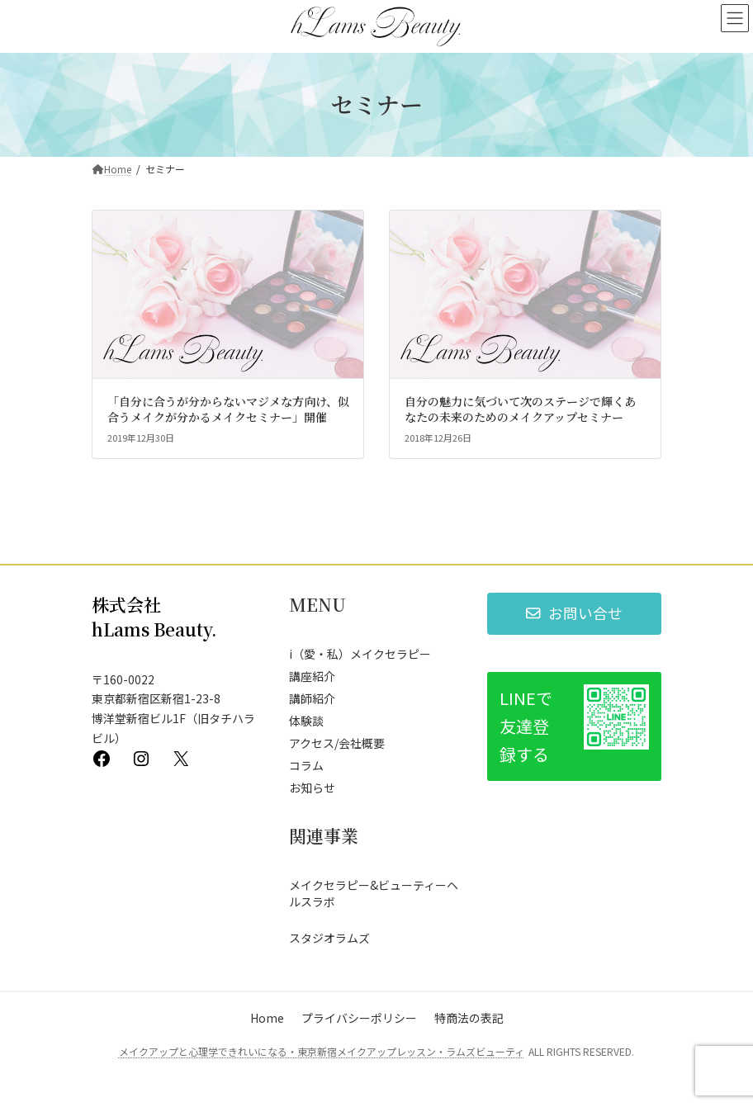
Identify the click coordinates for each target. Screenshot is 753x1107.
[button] (574, 614)
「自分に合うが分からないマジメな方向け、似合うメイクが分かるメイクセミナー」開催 (228, 409)
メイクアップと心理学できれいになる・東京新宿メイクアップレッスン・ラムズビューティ (321, 1051)
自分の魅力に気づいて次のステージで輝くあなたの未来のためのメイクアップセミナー (520, 409)
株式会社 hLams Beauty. (154, 616)
